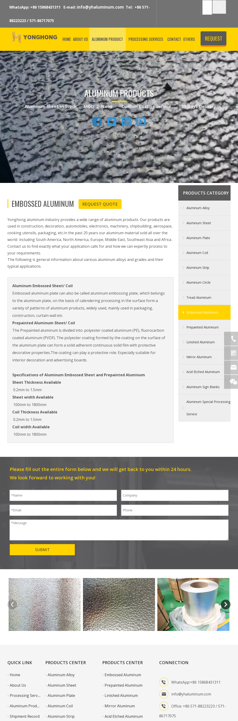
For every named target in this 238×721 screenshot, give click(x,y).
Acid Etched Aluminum (203, 372)
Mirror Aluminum (199, 357)
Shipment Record (25, 716)
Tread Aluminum (198, 297)
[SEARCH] (207, 7)
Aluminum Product (26, 705)
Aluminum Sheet (198, 223)
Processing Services (27, 695)
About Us (18, 685)
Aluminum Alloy (198, 208)
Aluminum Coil (197, 252)
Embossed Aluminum (202, 312)
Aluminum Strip (197, 267)
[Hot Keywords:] (219, 7)
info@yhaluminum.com (100, 7)
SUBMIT (42, 549)
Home (15, 674)
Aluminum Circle (198, 282)
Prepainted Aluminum (202, 327)
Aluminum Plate (198, 238)
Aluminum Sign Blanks (203, 387)
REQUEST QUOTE (213, 40)
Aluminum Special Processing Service (208, 407)
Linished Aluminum (200, 342)
